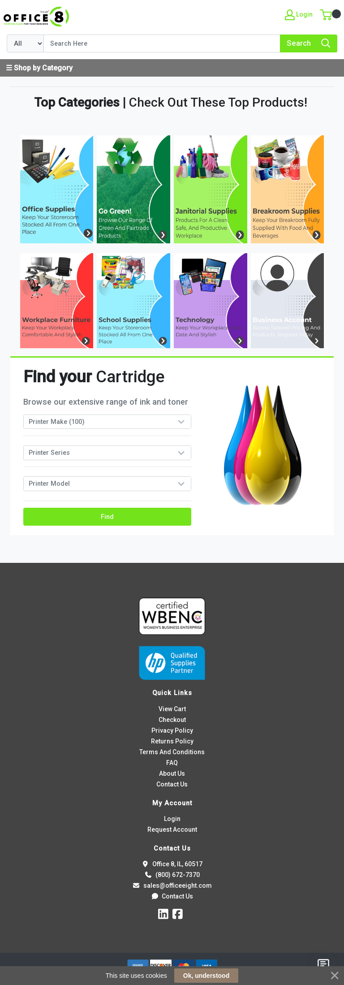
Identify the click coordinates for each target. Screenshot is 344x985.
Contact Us (172, 784)
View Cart (172, 709)
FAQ (172, 762)
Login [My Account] (299, 14)
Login (172, 818)
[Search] (161, 43)
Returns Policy (172, 741)
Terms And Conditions (172, 752)
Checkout (172, 719)
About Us (172, 773)
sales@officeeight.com (171, 885)
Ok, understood (206, 975)
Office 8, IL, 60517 (172, 864)
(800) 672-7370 (171, 874)
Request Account (172, 829)
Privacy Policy (172, 730)
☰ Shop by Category (39, 68)
